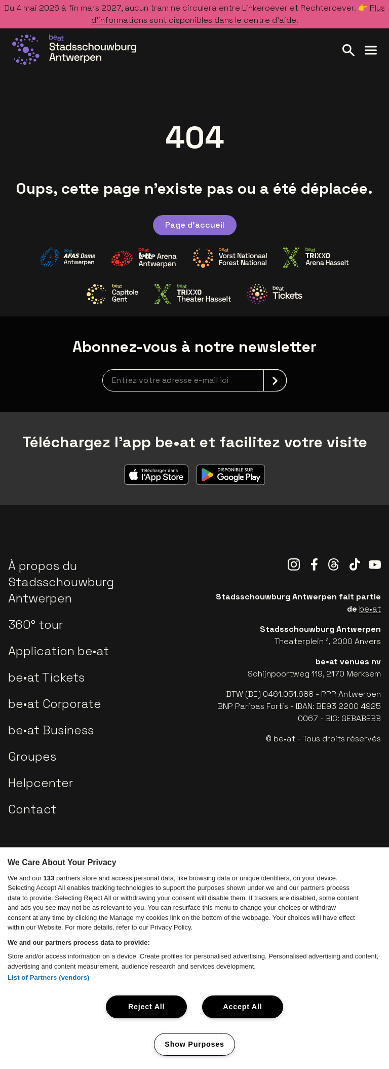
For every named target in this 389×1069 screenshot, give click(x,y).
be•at (370, 608)
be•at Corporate (54, 703)
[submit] (275, 380)
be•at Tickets (46, 677)
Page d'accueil (194, 225)
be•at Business (51, 730)
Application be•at (58, 651)
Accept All (242, 1007)
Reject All (146, 1007)
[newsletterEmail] (194, 380)
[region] (194, 958)
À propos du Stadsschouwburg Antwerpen (61, 582)
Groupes (32, 756)
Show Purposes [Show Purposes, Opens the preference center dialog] (194, 1044)
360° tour (35, 624)
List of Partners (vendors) (49, 977)
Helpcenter (40, 783)
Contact (32, 809)
